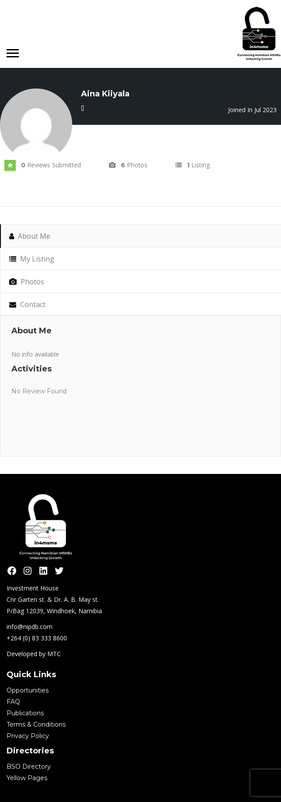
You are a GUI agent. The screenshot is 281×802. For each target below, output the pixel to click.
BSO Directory (29, 766)
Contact (27, 304)
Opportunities (28, 690)
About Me (29, 236)
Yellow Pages (27, 778)
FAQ (13, 702)
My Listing (31, 259)
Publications (25, 713)
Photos (26, 281)
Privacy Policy (28, 736)
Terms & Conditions (36, 724)
